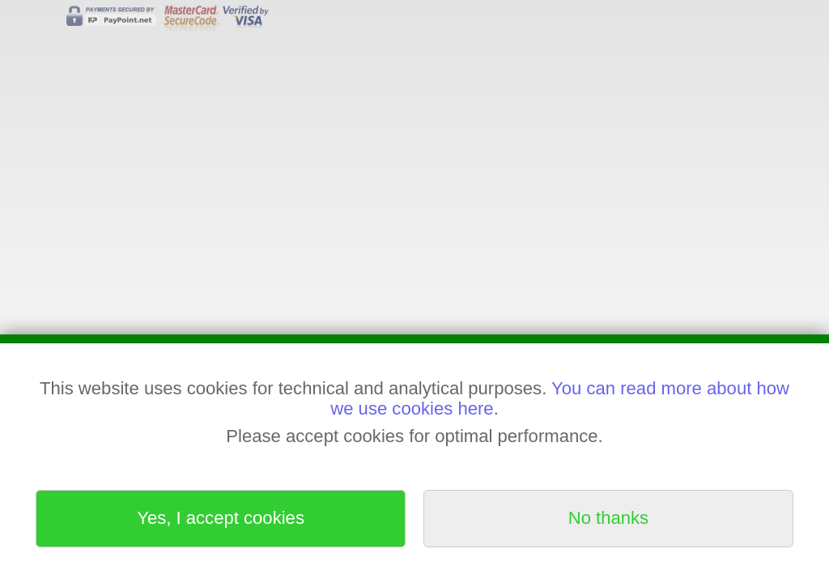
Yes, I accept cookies (220, 518)
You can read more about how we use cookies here (559, 398)
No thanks (608, 518)
